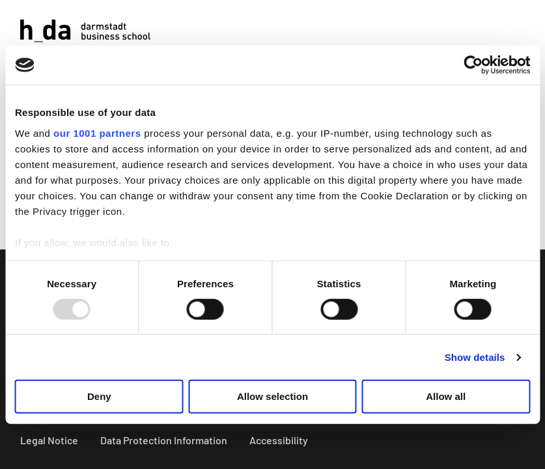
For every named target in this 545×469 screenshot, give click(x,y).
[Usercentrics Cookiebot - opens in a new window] (473, 65)
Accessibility (278, 440)
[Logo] (85, 31)
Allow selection (272, 396)
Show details (475, 357)
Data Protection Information (163, 440)
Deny (99, 396)
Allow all (446, 396)
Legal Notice (49, 440)
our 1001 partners (97, 132)
